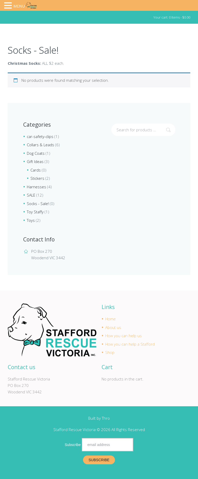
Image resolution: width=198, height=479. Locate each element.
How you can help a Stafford (130, 344)
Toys (31, 220)
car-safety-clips (40, 136)
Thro (106, 418)
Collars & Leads (40, 144)
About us (113, 327)
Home (110, 318)
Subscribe (73, 445)
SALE (31, 195)
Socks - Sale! (38, 203)
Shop (109, 352)
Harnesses (36, 186)
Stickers (37, 178)
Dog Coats (36, 153)
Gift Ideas (35, 161)
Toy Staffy (35, 211)
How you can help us (123, 335)
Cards (35, 170)
